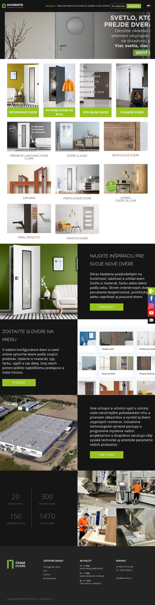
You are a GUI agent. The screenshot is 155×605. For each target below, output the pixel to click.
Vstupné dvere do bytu (59, 112)
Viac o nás (106, 454)
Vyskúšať (19, 382)
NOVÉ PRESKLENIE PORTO (91, 568)
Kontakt (106, 6)
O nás (99, 6)
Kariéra (92, 6)
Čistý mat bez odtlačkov (90, 583)
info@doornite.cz (124, 578)
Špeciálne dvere (95, 112)
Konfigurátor (134, 6)
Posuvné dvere (132, 112)
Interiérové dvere (23, 112)
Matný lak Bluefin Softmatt (92, 576)
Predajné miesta (65, 6)
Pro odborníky (118, 6)
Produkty (106, 307)
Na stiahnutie (80, 6)
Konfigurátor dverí (51, 567)
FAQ (45, 570)
